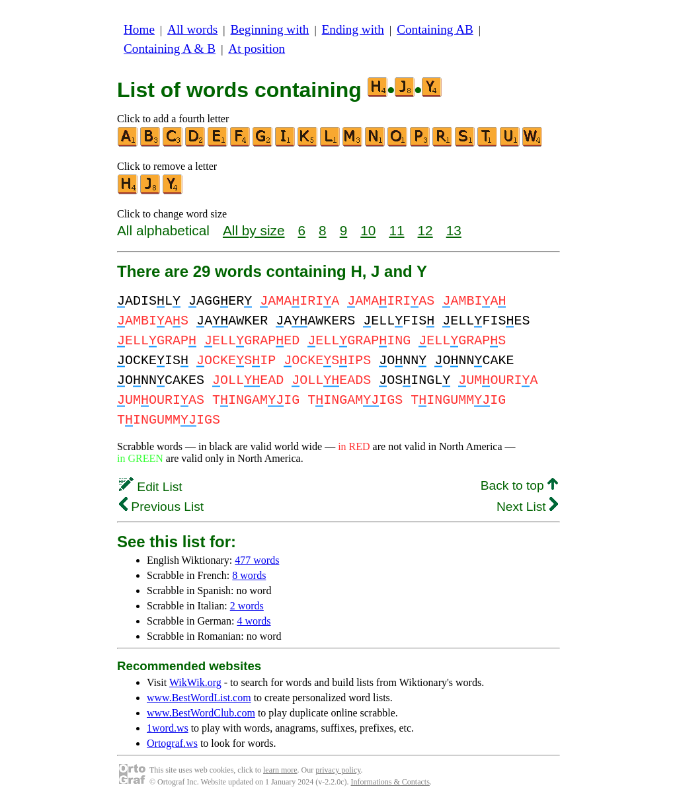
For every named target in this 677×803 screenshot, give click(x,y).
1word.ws (167, 728)
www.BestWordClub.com (201, 712)
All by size (254, 230)
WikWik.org (195, 682)
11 (396, 230)
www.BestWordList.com (199, 697)
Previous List (161, 507)
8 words (249, 575)
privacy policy (337, 770)
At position (256, 49)
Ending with (353, 29)
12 (425, 230)
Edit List (150, 487)
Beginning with (270, 29)
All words (192, 29)
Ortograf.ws (172, 743)
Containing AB (435, 29)
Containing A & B (170, 49)
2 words (247, 605)
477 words (257, 560)
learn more (280, 770)
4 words (253, 621)
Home (139, 29)
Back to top (519, 485)
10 (368, 230)
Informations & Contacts (390, 781)
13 (453, 230)
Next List (527, 507)
